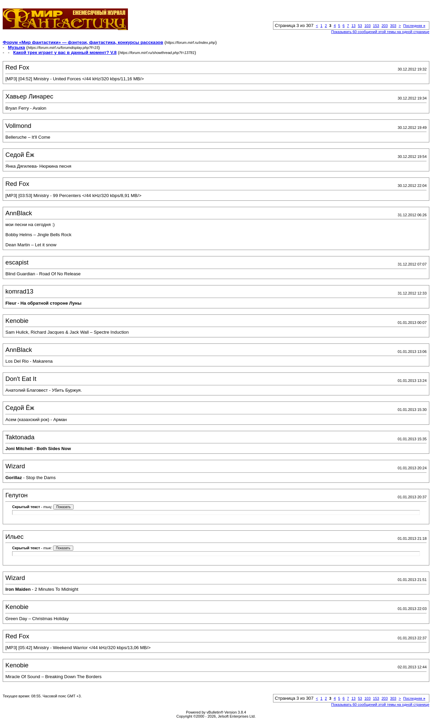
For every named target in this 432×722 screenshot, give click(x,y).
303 (393, 26)
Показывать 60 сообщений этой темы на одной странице (380, 32)
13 (353, 26)
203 (384, 26)
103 (367, 26)
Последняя (414, 26)
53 (360, 26)
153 (376, 26)
